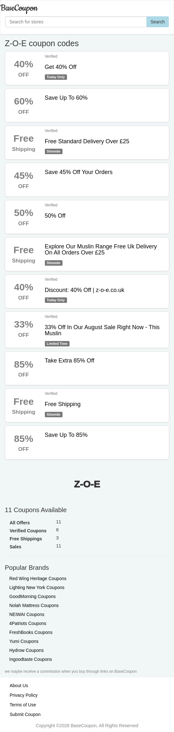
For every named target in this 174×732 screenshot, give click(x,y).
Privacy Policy (23, 695)
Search (158, 21)
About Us (19, 685)
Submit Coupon (25, 714)
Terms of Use (23, 704)
